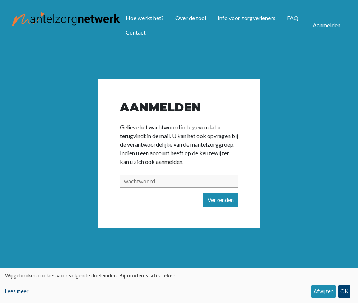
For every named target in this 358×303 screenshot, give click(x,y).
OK (344, 291)
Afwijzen (323, 291)
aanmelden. (169, 161)
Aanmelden (326, 25)
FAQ (292, 17)
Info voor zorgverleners (246, 17)
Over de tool (190, 17)
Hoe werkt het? (145, 17)
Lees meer (17, 291)
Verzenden (221, 199)
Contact (136, 32)
